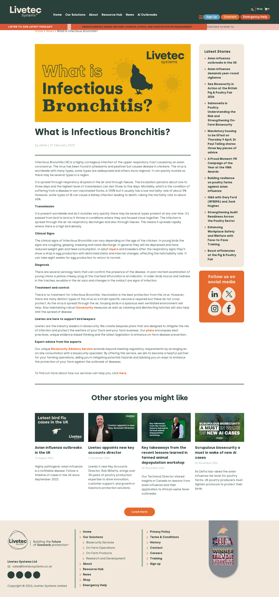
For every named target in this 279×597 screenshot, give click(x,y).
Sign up (155, 564)
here (122, 373)
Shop (257, 9)
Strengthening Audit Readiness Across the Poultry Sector (223, 217)
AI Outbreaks (146, 14)
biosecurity (84, 307)
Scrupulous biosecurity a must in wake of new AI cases (217, 452)
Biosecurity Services (100, 542)
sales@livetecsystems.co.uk (29, 566)
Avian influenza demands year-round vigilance (223, 73)
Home (56, 14)
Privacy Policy (160, 532)
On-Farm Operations (100, 548)
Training (156, 558)
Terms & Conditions (164, 537)
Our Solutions (74, 14)
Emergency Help (95, 585)
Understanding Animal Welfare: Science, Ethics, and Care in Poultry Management (137, 25)
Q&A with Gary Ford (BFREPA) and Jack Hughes (222, 202)
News (129, 14)
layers (113, 249)
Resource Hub (110, 14)
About (92, 14)
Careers (156, 553)
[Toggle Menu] (203, 17)
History (155, 542)
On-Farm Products (99, 553)
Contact (156, 548)
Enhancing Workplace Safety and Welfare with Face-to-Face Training (221, 236)
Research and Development (105, 558)
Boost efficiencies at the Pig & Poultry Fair (222, 255)
